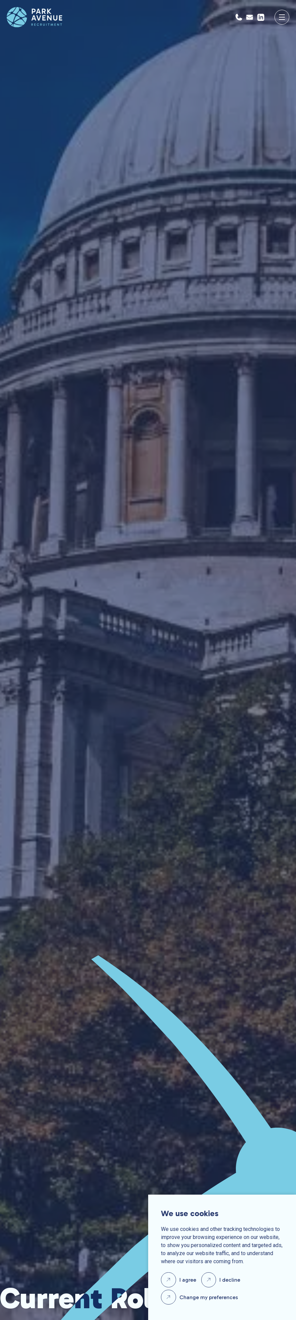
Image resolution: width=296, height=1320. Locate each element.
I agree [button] (187, 1280)
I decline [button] (229, 1280)
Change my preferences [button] (208, 1297)
